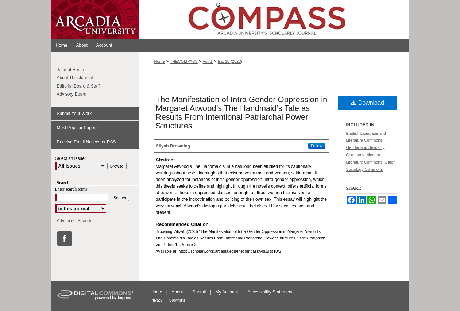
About (177, 292)
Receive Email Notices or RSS (86, 142)
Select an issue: (70, 158)
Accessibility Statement (269, 292)
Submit (199, 292)
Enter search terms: (72, 189)
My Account (227, 292)
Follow (316, 145)
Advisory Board (71, 94)
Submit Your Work (74, 113)
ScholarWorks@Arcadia (274, 19)
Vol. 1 (207, 61)
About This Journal (75, 77)
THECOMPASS (184, 61)
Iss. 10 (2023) (230, 61)
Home (159, 61)
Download (367, 103)
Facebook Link (64, 238)
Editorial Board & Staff (78, 86)
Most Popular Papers (77, 127)
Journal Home (70, 69)
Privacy (157, 300)
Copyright (177, 300)
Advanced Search (74, 220)
